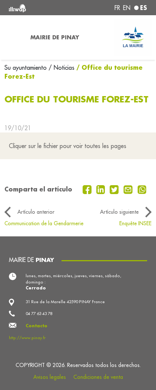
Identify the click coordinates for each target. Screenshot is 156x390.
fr (117, 8)
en (126, 8)
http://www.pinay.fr (27, 337)
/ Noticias (61, 67)
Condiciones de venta (98, 377)
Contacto (36, 325)
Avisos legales (49, 377)
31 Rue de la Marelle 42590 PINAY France (65, 301)
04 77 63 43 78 (39, 313)
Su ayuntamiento (26, 67)
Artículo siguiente (119, 212)
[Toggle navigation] (13, 37)
